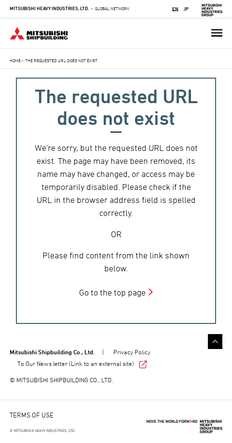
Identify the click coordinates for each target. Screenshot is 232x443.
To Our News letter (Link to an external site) (82, 363)
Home (15, 60)
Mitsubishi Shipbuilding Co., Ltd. (52, 352)
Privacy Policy (131, 352)
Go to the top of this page (215, 341)
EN (175, 8)
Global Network (69, 8)
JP (186, 8)
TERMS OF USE (32, 415)
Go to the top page (112, 292)
